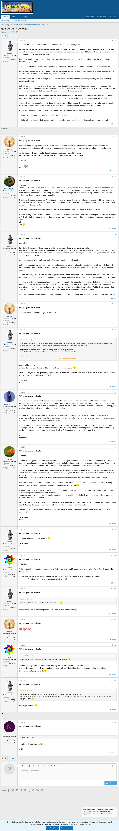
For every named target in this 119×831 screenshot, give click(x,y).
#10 (115, 555)
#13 (115, 645)
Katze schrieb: (25, 599)
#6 (116, 329)
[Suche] (113, 17)
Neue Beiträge (6, 20)
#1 (116, 41)
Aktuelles (14, 17)
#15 (115, 722)
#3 (116, 176)
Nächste (11, 36)
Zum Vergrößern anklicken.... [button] (68, 359)
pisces (5, 32)
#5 (116, 304)
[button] (20, 17)
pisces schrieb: (25, 655)
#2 (116, 137)
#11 (115, 589)
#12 (115, 619)
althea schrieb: (25, 340)
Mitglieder (27, 17)
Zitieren (113, 124)
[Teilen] (112, 40)
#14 (115, 680)
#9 (116, 529)
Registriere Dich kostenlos (91, 811)
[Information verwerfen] (115, 810)
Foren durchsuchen (19, 20)
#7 (116, 392)
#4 (116, 234)
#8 (116, 447)
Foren (5, 17)
